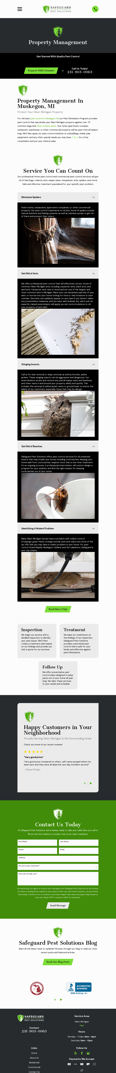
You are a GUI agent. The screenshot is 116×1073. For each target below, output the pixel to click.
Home (34, 1054)
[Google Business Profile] (88, 1054)
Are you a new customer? (29, 867)
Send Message (58, 906)
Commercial (34, 1068)
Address (22, 859)
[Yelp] (75, 1054)
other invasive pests (46, 126)
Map (82, 1026)
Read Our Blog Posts (58, 963)
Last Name (64, 842)
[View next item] (91, 784)
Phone (21, 850)
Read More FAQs (58, 610)
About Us (34, 1059)
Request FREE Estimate (41, 70)
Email (62, 850)
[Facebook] (81, 1054)
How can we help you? (28, 875)
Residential (34, 1063)
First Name (23, 842)
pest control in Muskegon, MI (44, 118)
